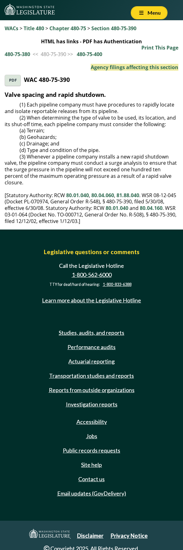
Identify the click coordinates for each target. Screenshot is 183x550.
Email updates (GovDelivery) (91, 493)
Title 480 (34, 28)
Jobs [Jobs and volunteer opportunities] (91, 436)
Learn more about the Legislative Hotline (91, 300)
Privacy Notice (129, 535)
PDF (13, 80)
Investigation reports (91, 404)
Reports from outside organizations (92, 389)
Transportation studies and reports (91, 375)
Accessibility (91, 421)
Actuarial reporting (91, 361)
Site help (91, 464)
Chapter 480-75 (67, 28)
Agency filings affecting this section (134, 67)
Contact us (91, 479)
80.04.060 (102, 195)
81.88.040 (128, 195)
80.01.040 (77, 195)
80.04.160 (151, 208)
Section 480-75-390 (113, 28)
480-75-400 (89, 54)
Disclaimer (90, 535)
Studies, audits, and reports (91, 332)
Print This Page (159, 47)
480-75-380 (17, 54)
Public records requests (91, 450)
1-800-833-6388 (117, 284)
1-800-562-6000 (92, 274)
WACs (11, 28)
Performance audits (91, 347)
